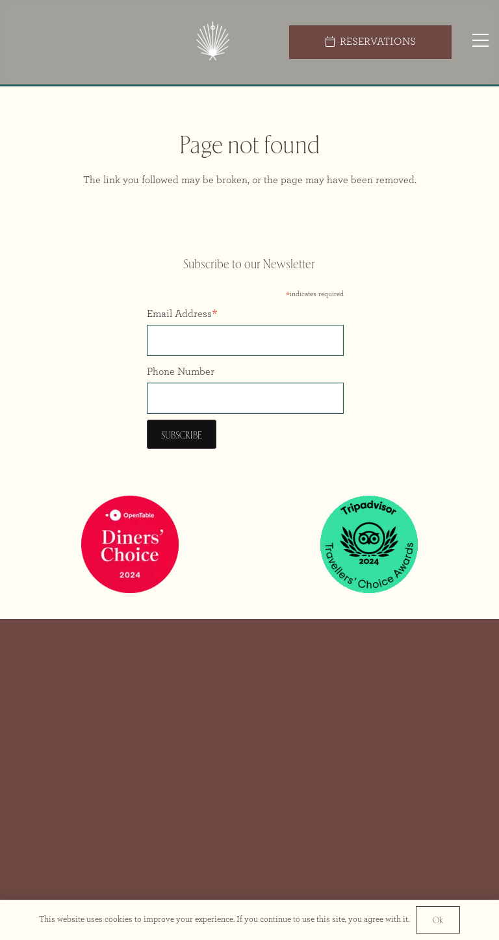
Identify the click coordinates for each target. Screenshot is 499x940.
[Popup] (480, 42)
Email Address (182, 315)
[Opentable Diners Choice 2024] (130, 544)
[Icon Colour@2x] (212, 42)
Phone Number (180, 371)
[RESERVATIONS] (370, 41)
